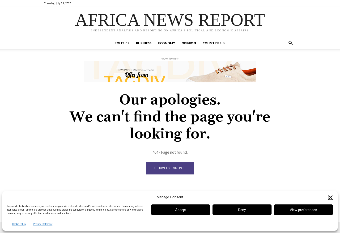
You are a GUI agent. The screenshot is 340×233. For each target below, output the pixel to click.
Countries (214, 43)
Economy (166, 43)
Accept (180, 210)
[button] (330, 197)
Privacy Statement (42, 224)
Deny (242, 210)
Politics (122, 43)
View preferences (303, 210)
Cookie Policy (19, 224)
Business (144, 43)
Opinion (189, 43)
